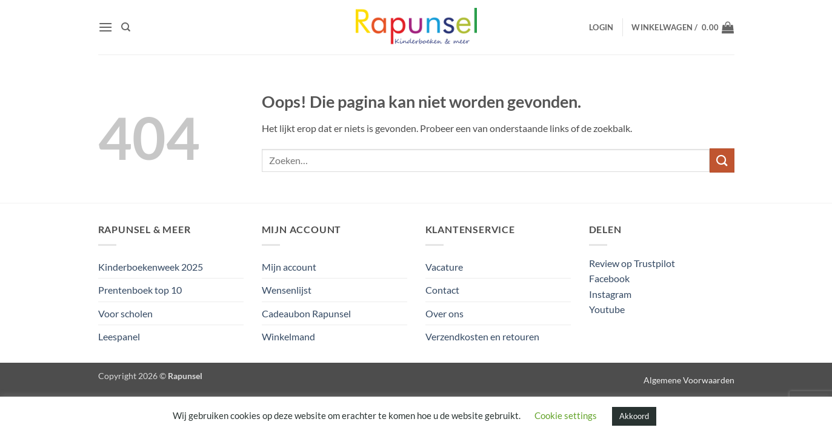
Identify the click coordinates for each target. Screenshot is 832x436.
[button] (105, 27)
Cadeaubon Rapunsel (306, 313)
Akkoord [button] (634, 416)
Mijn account (289, 266)
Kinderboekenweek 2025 (150, 266)
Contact (442, 290)
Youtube (607, 309)
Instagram (610, 294)
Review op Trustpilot (632, 263)
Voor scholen (125, 313)
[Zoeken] (125, 27)
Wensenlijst (286, 290)
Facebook (609, 278)
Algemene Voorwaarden (689, 380)
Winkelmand (288, 336)
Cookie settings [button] (565, 415)
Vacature (444, 266)
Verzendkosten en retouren (482, 336)
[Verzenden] (722, 160)
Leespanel (119, 336)
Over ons (444, 313)
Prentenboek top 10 (140, 290)
